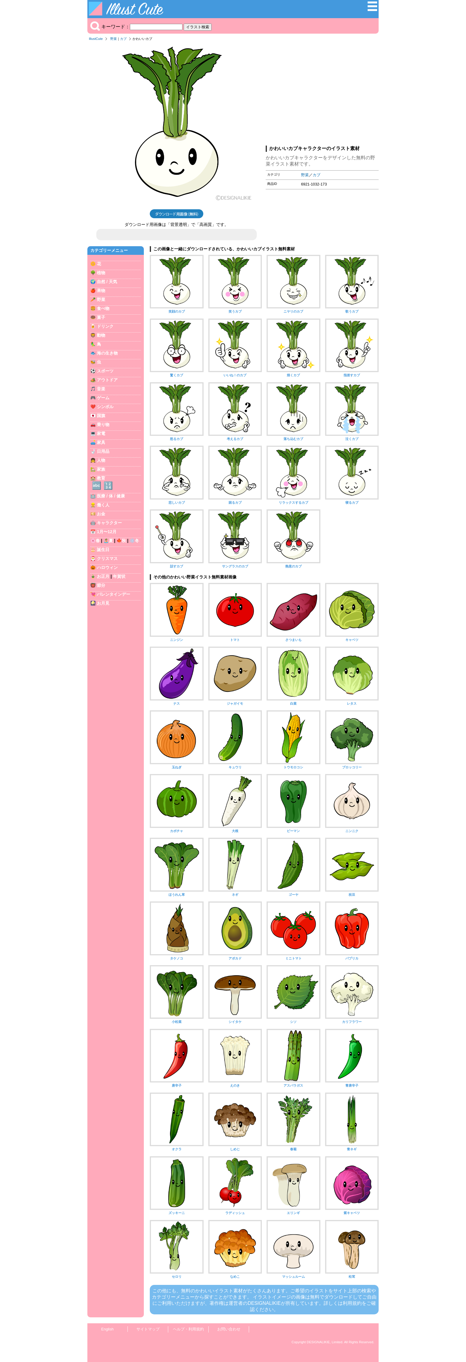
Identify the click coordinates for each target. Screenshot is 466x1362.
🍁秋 (121, 540)
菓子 (101, 317)
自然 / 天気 (107, 281)
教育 (101, 478)
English (107, 1329)
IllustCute (96, 38)
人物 (101, 460)
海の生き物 (107, 353)
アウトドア (107, 379)
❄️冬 (134, 540)
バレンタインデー (113, 594)
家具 (101, 442)
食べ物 (103, 308)
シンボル (105, 406)
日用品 (103, 451)
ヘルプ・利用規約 (188, 1329)
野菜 (113, 38)
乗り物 (103, 424)
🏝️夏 (108, 540)
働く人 (103, 505)
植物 (101, 272)
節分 (101, 585)
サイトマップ (148, 1329)
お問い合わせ (228, 1329)
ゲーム (103, 397)
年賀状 (119, 576)
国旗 (101, 415)
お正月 (103, 576)
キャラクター (109, 522)
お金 (101, 513)
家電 (101, 433)
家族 (101, 469)
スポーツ (105, 371)
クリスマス (107, 558)
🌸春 (95, 540)
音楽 (101, 388)
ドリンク (105, 326)
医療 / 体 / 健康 (111, 496)
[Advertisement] (322, 95)
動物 (101, 335)
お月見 (103, 603)
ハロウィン (107, 567)
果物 (101, 290)
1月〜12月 (106, 531)
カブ (123, 38)
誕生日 (103, 549)
